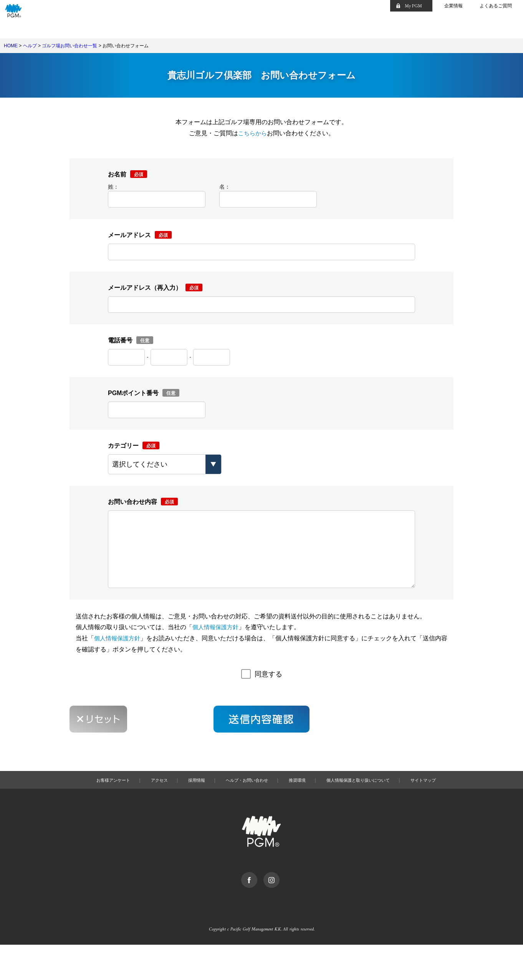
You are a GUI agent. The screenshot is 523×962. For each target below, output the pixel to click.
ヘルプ (30, 45)
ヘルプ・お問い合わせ (243, 795)
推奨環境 (299, 795)
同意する (268, 689)
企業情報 (453, 5)
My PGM (413, 6)
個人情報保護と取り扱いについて (367, 795)
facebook (258, 891)
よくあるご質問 (496, 5)
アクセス (147, 795)
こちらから (252, 133)
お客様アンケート (97, 795)
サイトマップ (440, 795)
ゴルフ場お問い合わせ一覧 (69, 45)
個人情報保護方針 (217, 642)
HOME (11, 45)
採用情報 (188, 795)
